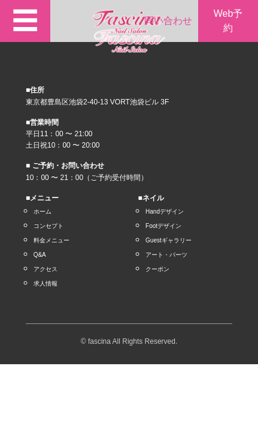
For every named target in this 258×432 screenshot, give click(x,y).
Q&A (40, 254)
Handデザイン (164, 211)
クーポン (157, 269)
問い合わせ (168, 21)
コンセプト (48, 226)
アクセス (45, 269)
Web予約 (228, 20)
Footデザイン (163, 226)
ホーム (42, 211)
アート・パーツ (166, 254)
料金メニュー (51, 240)
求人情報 (45, 283)
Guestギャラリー (168, 240)
